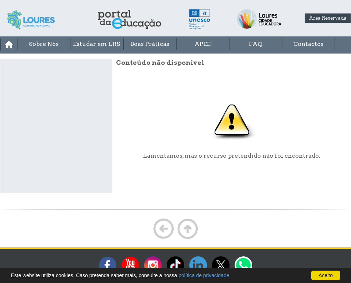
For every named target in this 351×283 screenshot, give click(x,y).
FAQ (255, 43)
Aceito (326, 275)
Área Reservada (328, 18)
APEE (202, 43)
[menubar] (175, 44)
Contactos (308, 43)
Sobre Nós (44, 43)
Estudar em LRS (96, 43)
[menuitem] (8, 44)
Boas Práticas (149, 43)
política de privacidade (203, 275)
